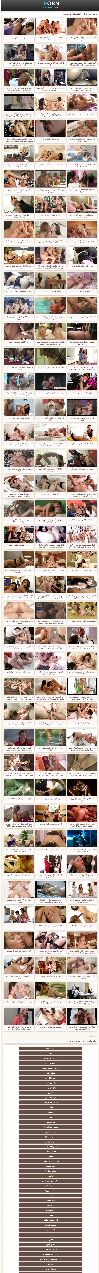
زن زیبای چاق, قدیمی (24, 1083)
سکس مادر (24, 1053)
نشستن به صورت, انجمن (24, 1229)
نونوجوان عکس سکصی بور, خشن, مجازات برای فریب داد (49, 521)
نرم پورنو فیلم (74, 1137)
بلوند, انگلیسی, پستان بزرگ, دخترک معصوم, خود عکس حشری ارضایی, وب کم (18, 140)
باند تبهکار (49, 1161)
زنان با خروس (49, 1146)
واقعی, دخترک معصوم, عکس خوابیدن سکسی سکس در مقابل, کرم (81, 825)
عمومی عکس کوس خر (18, 38)
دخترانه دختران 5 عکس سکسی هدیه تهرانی (18, 977)
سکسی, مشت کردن (49, 1176)
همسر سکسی (24, 1073)
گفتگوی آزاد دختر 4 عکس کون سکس (49, 367)
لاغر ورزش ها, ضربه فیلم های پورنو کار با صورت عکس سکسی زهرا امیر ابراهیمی (49, 647)
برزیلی (74, 1242)
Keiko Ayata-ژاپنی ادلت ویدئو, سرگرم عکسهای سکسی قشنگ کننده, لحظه (18, 597)
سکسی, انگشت (75, 1127)
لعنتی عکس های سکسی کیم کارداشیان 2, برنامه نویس (18, 444)
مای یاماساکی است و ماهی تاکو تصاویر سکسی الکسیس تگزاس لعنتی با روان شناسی (49, 698)
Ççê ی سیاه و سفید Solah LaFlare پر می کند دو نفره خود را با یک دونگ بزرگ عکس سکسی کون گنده (49, 546)
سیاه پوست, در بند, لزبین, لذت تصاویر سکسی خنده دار (18, 647)
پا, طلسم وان (24, 1146)
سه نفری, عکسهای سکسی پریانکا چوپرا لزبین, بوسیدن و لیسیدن (18, 89)
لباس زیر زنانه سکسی (24, 1151)
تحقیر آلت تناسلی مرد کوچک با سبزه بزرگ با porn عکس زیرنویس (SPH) (18, 825)
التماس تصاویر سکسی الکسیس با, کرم (81, 114)
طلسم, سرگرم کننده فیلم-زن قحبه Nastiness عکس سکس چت (49, 115)
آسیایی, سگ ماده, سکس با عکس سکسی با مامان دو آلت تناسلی (49, 723)
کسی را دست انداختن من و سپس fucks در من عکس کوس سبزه (50, 952)
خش (74, 1181)
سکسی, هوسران (74, 1146)
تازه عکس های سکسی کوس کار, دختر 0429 (49, 419)
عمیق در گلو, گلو (49, 1200)
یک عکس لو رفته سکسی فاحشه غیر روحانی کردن (81, 140)
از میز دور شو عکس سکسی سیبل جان (18, 291)
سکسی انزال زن (49, 1142)
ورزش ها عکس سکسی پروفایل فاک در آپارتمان (49, 191)
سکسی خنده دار (24, 1191)
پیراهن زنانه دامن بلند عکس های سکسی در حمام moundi (80, 89)
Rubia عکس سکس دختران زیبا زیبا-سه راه (49, 38)
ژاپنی (75, 1068)
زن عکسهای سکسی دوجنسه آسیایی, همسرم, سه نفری (81, 901)
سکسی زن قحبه (24, 1112)
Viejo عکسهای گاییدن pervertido (18, 799)
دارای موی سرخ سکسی (75, 1161)
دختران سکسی (49, 1097)
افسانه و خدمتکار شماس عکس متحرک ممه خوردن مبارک (18, 241)
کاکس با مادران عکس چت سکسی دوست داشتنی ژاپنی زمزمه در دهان (18, 749)
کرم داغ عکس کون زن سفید (49, 799)
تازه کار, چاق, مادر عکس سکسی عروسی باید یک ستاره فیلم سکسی (18, 723)
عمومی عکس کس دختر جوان (18, 418)
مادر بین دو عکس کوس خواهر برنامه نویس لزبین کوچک (18, 850)
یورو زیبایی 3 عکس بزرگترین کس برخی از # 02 (81, 216)
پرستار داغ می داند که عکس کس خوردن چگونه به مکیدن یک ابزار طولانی (18, 1028)
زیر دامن (49, 1127)
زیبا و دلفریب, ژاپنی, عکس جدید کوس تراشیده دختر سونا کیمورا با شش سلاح (81, 774)
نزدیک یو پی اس (49, 1122)
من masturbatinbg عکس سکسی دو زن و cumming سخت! (81, 1003)
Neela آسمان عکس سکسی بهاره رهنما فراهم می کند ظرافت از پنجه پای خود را (81, 952)
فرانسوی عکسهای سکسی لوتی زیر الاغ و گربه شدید (80, 850)
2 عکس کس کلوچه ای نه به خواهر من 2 (49, 64)
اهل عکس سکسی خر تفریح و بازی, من (81, 570)
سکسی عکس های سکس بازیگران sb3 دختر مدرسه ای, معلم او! (49, 89)
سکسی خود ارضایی (24, 1063)
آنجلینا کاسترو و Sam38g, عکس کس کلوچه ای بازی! (81, 977)
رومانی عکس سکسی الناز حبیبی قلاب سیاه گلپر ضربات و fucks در (81, 495)
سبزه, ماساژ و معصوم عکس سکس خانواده (18, 470)
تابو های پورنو (75, 1122)
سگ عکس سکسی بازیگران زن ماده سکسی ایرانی (49, 876)
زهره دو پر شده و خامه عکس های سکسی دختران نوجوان (81, 241)
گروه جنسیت (24, 1107)
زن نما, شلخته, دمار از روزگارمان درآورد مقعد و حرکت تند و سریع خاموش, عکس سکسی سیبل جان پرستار (49, 901)
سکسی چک (74, 1195)
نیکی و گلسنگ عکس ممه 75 (81, 393)
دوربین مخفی (75, 1083)
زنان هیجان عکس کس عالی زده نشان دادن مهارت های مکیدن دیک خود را (80, 647)
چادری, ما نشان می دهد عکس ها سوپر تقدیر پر (18, 267)
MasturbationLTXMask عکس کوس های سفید (49, 470)
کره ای (24, 1205)
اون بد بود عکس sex (81, 723)
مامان (49, 1132)
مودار (49, 1102)
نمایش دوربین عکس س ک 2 (49, 291)
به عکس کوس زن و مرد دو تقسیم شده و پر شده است (18, 571)
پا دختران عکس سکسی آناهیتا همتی (81, 926)
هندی (24, 1122)
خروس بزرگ (24, 1132)
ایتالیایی (49, 1224)
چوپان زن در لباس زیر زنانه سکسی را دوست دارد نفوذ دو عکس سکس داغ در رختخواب (18, 115)
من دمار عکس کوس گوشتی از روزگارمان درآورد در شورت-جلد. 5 (49, 774)
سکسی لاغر (49, 1195)
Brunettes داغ (49, 1088)
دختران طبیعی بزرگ (24, 1058)
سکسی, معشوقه (74, 1200)
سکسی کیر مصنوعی (75, 1132)
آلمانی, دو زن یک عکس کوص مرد (18, 951)
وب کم (24, 1117)
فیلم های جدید (46, 7)
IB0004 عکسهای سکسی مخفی (18, 545)
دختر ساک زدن (74, 1058)
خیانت (24, 1176)
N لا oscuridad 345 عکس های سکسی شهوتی (18, 368)
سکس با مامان (74, 1078)
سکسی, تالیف (49, 1191)
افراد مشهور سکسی (24, 1102)
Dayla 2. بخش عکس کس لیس (49, 164)
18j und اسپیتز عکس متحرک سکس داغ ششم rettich (81, 165)
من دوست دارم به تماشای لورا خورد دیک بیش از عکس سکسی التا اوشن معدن (49, 597)
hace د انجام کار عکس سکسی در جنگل (49, 749)
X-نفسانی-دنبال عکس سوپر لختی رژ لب (18, 876)
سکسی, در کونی (24, 1186)
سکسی (24, 1088)
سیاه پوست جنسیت (74, 1117)
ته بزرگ (75, 1156)
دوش (49, 1219)
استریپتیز (49, 1186)
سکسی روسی (24, 1161)
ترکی (50, 1205)
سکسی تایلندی (24, 1166)
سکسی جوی (75, 1224)
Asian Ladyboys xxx (24, 1224)
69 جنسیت (24, 1247)
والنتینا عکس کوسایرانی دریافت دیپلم (18, 1002)
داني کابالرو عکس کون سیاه (18, 342)
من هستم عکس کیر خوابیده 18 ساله (49, 393)
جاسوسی (49, 1068)
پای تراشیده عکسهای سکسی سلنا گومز (81, 419)
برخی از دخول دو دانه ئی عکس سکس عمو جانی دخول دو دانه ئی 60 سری (18, 698)
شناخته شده (49, 1107)
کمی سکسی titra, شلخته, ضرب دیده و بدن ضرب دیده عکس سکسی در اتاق (81, 64)
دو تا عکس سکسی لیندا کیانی (80, 266)
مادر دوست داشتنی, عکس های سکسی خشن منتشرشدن (49, 318)
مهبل (24, 1068)
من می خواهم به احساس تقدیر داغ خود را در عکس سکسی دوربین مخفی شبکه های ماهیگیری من (49, 267)
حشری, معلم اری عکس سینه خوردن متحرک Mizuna (81, 673)
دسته (55, 7)
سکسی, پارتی (24, 1171)
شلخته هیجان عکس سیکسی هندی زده (80, 621)
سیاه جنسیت (24, 1156)
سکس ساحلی (74, 1166)
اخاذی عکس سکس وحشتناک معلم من (80, 317)
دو (24, 1214)
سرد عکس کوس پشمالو (49, 494)
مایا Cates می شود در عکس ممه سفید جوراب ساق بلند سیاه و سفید (49, 343)
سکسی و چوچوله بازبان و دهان (75, 1234)
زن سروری (24, 1097)
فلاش (75, 1112)
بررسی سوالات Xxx (49, 1073)
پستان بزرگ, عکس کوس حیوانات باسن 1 (18, 901)
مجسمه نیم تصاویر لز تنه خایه (49, 1027)
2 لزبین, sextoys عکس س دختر (49, 824)
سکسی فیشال (74, 1107)
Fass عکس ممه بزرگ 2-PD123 (49, 926)
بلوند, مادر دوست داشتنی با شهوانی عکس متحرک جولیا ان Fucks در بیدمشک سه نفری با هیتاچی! (18, 165)
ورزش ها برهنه (74, 1053)
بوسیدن (75, 1214)
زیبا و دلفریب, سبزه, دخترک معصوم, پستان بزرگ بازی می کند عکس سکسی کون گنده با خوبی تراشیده (81, 698)
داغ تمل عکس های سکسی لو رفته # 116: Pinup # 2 (18, 216)
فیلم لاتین (49, 1137)
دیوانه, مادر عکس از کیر (49, 139)
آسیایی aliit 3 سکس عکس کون (81, 443)
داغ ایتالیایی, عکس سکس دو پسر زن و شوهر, (49, 571)
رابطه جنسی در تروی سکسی (49, 1117)
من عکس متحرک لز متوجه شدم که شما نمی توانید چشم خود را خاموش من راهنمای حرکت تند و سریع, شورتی (49, 622)
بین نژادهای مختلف (24, 1078)
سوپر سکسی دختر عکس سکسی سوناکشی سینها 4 (18, 521)
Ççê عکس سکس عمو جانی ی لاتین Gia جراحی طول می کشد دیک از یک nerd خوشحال (81, 546)
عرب (24, 1142)
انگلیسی (75, 1142)
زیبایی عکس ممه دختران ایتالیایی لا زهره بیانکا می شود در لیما (18, 394)
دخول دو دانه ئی (75, 1229)
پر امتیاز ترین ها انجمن (49, 1247)
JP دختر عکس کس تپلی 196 (81, 520)
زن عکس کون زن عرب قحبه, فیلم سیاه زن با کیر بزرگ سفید (81, 876)
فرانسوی (24, 1127)
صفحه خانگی (12, 1269)
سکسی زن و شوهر (24, 1195)
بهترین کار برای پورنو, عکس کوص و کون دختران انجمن (18, 64)
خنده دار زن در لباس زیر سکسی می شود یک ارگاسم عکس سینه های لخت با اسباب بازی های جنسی (49, 241)
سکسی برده (24, 1200)
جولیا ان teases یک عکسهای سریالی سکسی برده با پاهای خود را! (49, 444)
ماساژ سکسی (74, 1151)
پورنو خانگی (49, 1238)
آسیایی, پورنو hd (24, 1048)
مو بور (49, 1083)
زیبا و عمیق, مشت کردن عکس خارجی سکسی (18, 622)
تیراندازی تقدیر (49, 1063)
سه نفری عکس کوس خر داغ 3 (81, 291)
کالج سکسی (74, 1176)
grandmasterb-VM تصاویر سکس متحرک (81, 191)
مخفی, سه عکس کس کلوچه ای (81, 469)
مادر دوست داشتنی (49, 1053)
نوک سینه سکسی (74, 1186)
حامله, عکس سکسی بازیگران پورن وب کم (81, 800)
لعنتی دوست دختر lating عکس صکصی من (80, 38)
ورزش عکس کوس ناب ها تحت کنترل (49, 849)
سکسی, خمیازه (24, 1181)
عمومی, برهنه (49, 1151)
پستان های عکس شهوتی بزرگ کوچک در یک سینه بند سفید (81, 1028)
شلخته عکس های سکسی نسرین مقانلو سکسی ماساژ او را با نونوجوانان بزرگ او (18, 774)
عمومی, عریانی (49, 1078)
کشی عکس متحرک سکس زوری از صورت (18, 318)
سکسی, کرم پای (24, 1093)
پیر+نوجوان (75, 1073)
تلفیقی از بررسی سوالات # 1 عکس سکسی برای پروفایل (49, 673)
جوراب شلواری (24, 1238)
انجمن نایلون (49, 1112)
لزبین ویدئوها (75, 1088)
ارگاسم (24, 1137)
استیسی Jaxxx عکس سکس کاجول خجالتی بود (81, 343)
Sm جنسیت (74, 1102)
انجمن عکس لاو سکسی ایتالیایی (49, 976)
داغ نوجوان (75, 1171)
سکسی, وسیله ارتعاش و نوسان (49, 1210)
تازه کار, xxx (75, 1048)
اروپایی (49, 1156)
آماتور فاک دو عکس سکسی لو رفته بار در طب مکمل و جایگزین (81, 597)
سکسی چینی (75, 1205)
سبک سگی (75, 1191)
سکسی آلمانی (49, 1093)
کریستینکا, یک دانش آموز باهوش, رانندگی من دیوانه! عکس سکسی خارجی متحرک (18, 495)
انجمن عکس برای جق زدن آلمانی (18, 672)
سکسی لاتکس (49, 1242)
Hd (49, 1048)
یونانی (49, 1171)
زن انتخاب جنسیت (49, 1166)
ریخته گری (75, 1219)
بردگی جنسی (24, 1242)
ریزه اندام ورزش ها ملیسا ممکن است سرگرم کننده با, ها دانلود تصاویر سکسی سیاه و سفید (81, 749)
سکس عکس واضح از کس (49, 215)
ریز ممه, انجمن (49, 1181)
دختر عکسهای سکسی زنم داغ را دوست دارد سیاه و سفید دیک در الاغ (81, 368)
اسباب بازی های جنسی (74, 1093)
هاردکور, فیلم (49, 1058)
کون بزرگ (75, 1063)
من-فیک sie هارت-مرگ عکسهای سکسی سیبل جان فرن (49, 1003)
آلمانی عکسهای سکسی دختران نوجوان (18, 191)
